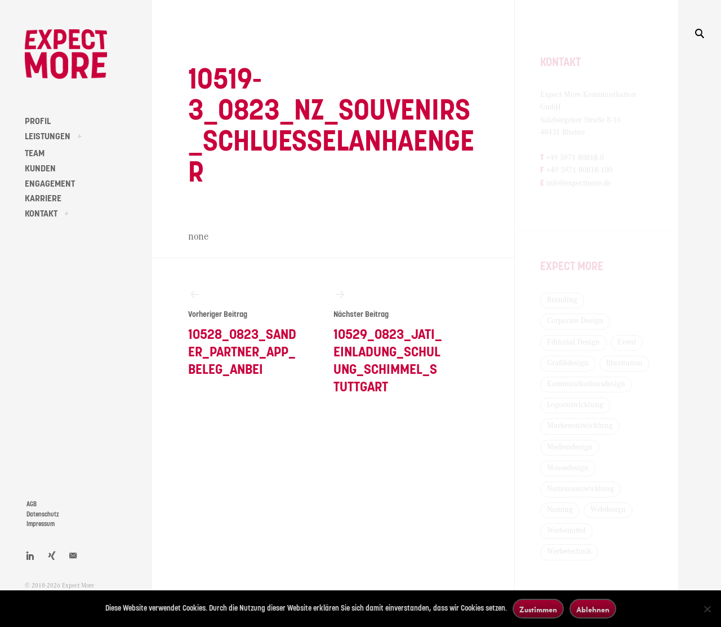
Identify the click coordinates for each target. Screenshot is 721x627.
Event (626, 342)
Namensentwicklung (580, 489)
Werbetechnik (569, 551)
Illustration (624, 363)
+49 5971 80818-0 (575, 158)
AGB (31, 504)
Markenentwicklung (580, 426)
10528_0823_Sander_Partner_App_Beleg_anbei (242, 332)
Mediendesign (570, 447)
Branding (562, 300)
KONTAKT (41, 213)
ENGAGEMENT (50, 183)
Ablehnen (592, 609)
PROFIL (38, 121)
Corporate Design (575, 321)
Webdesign (608, 510)
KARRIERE (43, 198)
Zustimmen (538, 609)
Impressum (40, 524)
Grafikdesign (568, 363)
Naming (560, 510)
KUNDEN (40, 168)
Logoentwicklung (575, 405)
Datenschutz (42, 514)
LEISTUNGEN (47, 136)
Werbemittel (566, 531)
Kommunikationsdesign (586, 384)
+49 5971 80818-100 (579, 170)
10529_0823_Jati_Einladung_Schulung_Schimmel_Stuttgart (387, 341)
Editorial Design (573, 342)
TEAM (34, 153)
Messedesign (568, 468)
